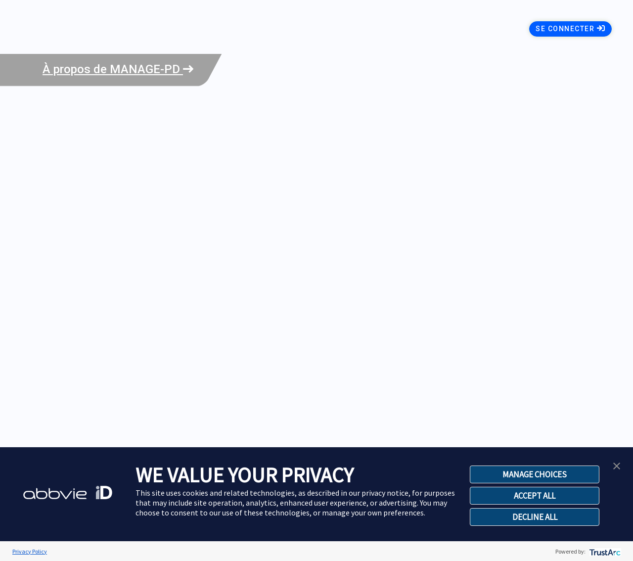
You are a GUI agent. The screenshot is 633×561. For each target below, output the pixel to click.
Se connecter (570, 28)
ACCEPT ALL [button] (534, 495)
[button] (617, 465)
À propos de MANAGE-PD (118, 69)
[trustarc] (604, 551)
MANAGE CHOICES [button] (534, 474)
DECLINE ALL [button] (534, 517)
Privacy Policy (29, 551)
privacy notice (385, 493)
